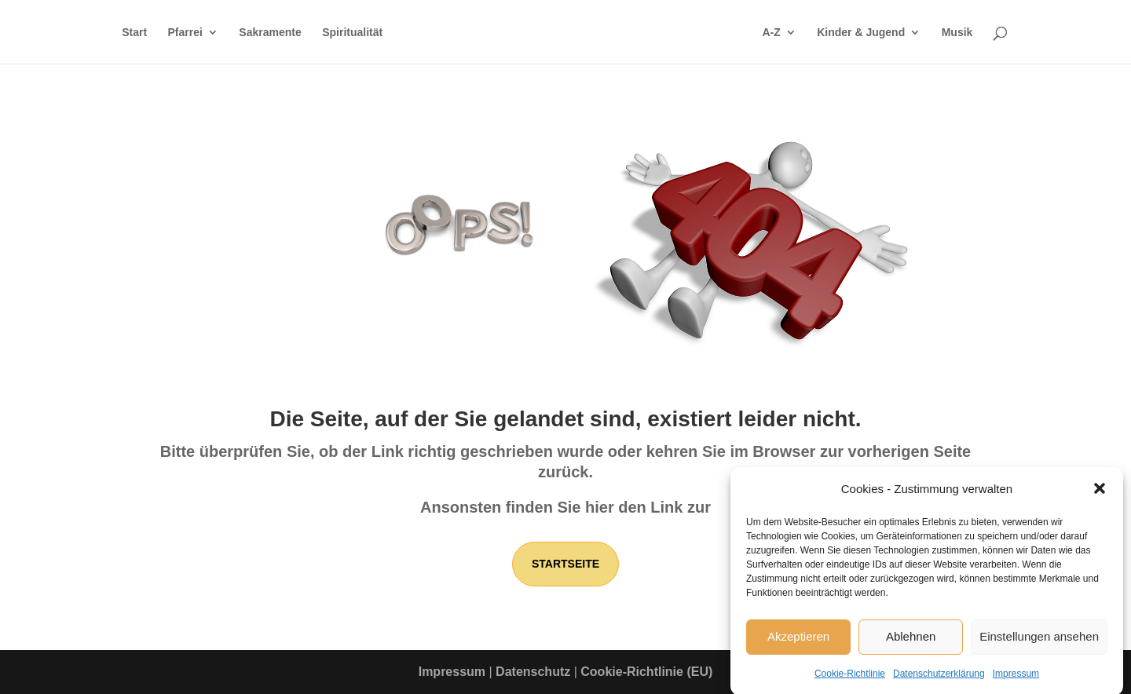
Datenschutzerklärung (939, 678)
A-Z (771, 32)
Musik (957, 32)
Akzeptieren (798, 641)
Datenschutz (533, 671)
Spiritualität (352, 32)
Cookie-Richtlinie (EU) (646, 671)
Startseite (565, 563)
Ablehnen (910, 641)
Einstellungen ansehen (1039, 641)
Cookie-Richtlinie (849, 678)
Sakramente (270, 32)
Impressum (1016, 678)
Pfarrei (185, 32)
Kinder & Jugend (861, 32)
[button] (1099, 494)
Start (134, 32)
